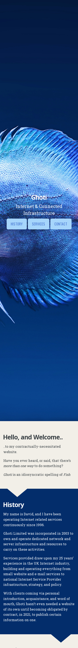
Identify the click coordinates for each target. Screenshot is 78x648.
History (17, 223)
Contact (60, 223)
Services (38, 223)
